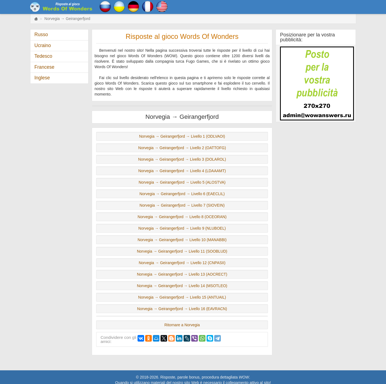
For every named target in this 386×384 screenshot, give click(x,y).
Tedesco (43, 56)
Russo (41, 34)
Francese (45, 67)
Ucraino (43, 45)
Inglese (42, 77)
